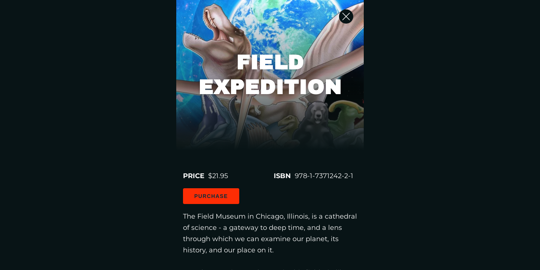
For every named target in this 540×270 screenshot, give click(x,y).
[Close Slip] (457, 24)
